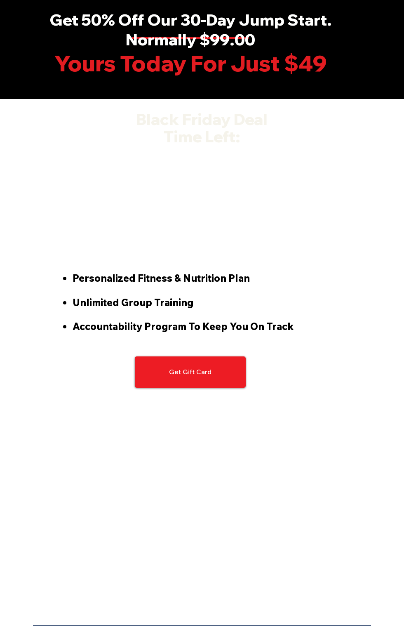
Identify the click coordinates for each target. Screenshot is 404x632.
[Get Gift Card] (190, 372)
